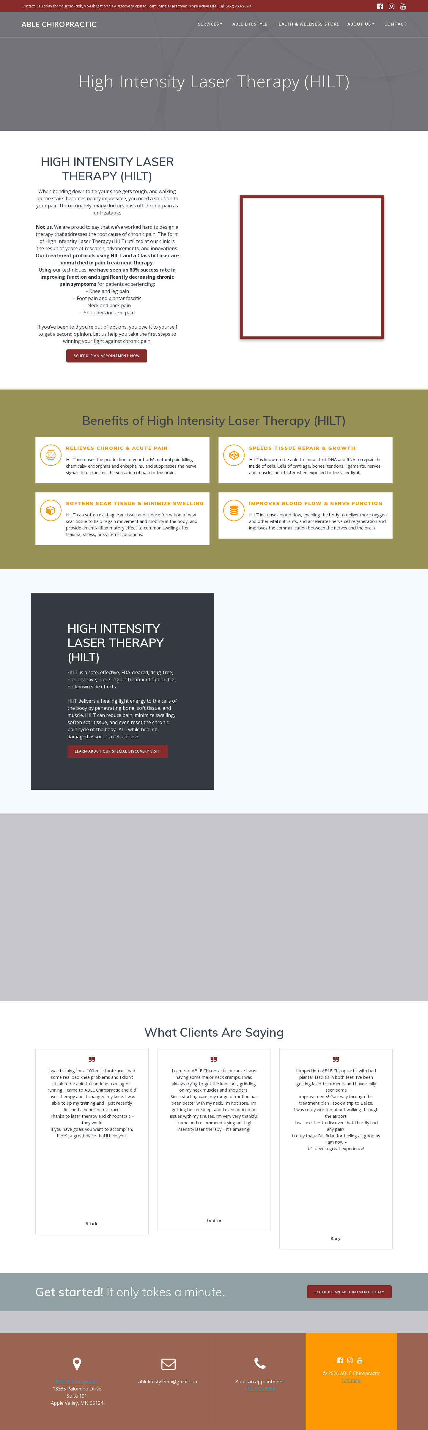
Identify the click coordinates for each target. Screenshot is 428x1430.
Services (208, 24)
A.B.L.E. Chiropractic (77, 1381)
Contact (395, 24)
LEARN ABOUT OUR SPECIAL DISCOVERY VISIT (118, 763)
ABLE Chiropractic (58, 24)
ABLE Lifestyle (250, 24)
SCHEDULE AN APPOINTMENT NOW (106, 356)
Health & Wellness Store (307, 24)
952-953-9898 (260, 1388)
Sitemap (351, 1380)
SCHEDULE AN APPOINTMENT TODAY (348, 1313)
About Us (359, 24)
